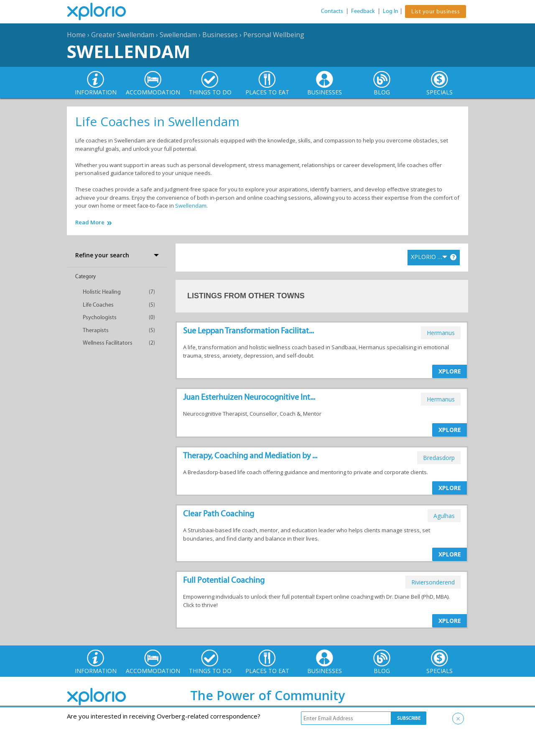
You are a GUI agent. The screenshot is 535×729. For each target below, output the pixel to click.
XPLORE (449, 371)
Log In (390, 11)
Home (76, 34)
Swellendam (178, 34)
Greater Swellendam (122, 34)
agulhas (444, 516)
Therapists (96, 330)
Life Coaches (98, 304)
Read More (89, 222)
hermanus (441, 333)
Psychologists (100, 317)
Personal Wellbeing (273, 34)
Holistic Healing (102, 291)
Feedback (363, 11)
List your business (435, 11)
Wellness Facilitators (107, 342)
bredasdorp (439, 458)
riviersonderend (433, 582)
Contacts (332, 11)
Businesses (220, 34)
